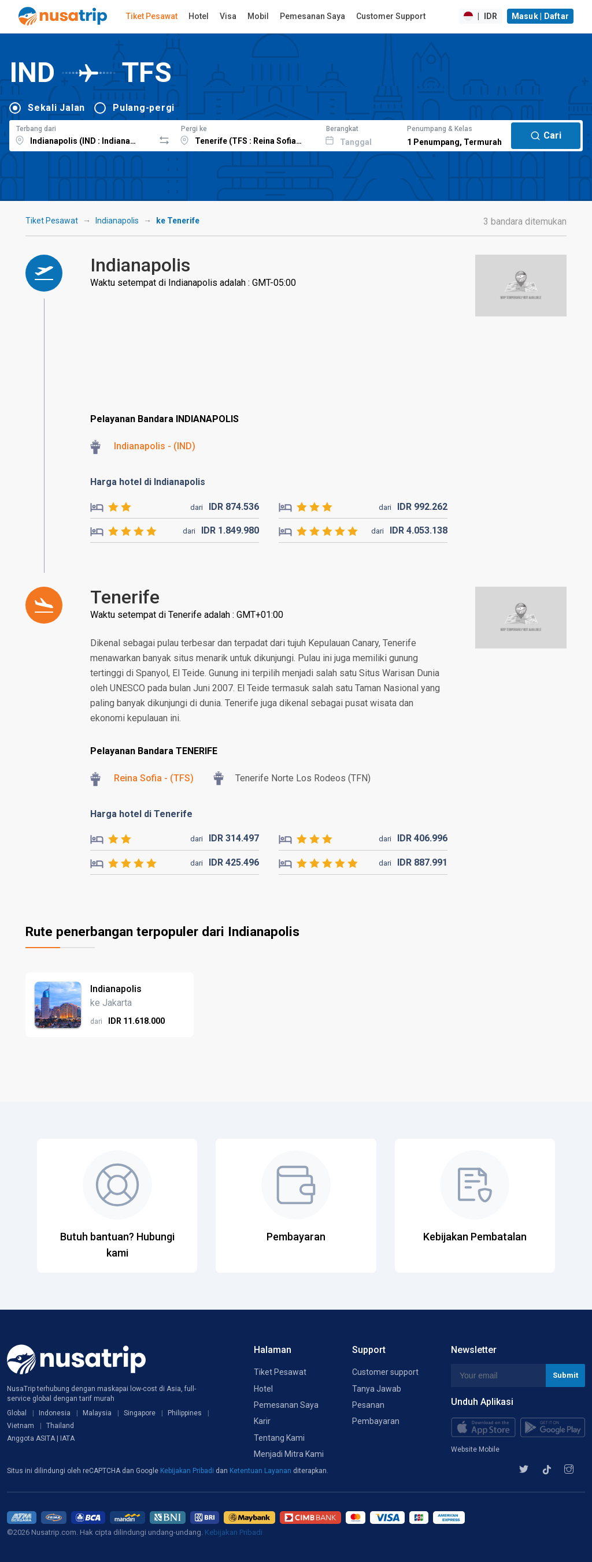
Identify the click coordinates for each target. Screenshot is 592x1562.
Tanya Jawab (376, 1388)
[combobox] (81, 134)
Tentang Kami (279, 1437)
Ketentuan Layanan (261, 1471)
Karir (262, 1421)
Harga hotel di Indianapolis (147, 481)
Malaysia (97, 1413)
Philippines (185, 1413)
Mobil (258, 16)
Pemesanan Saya (312, 16)
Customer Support (391, 16)
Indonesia (55, 1413)
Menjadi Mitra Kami (289, 1454)
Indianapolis (117, 220)
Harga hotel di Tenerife (141, 813)
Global (17, 1413)
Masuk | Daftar (540, 16)
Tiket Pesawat (151, 16)
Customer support (385, 1372)
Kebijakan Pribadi (188, 1471)
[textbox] (81, 134)
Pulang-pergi (144, 107)
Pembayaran (375, 1421)
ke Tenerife (177, 220)
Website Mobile (475, 1449)
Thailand (60, 1426)
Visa (228, 16)
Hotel (198, 16)
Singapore (140, 1413)
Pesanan (368, 1405)
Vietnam (20, 1426)
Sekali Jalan (56, 107)
